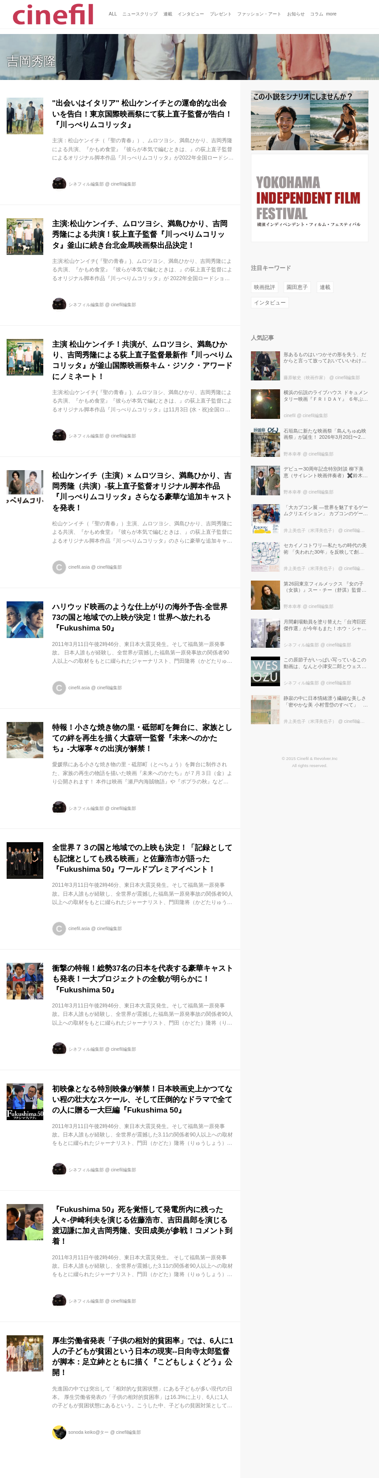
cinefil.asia (79, 567)
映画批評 (264, 287)
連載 (325, 287)
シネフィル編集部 (86, 184)
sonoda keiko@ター (88, 1432)
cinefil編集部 (123, 184)
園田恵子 (297, 287)
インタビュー (270, 303)
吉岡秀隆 (31, 61)
